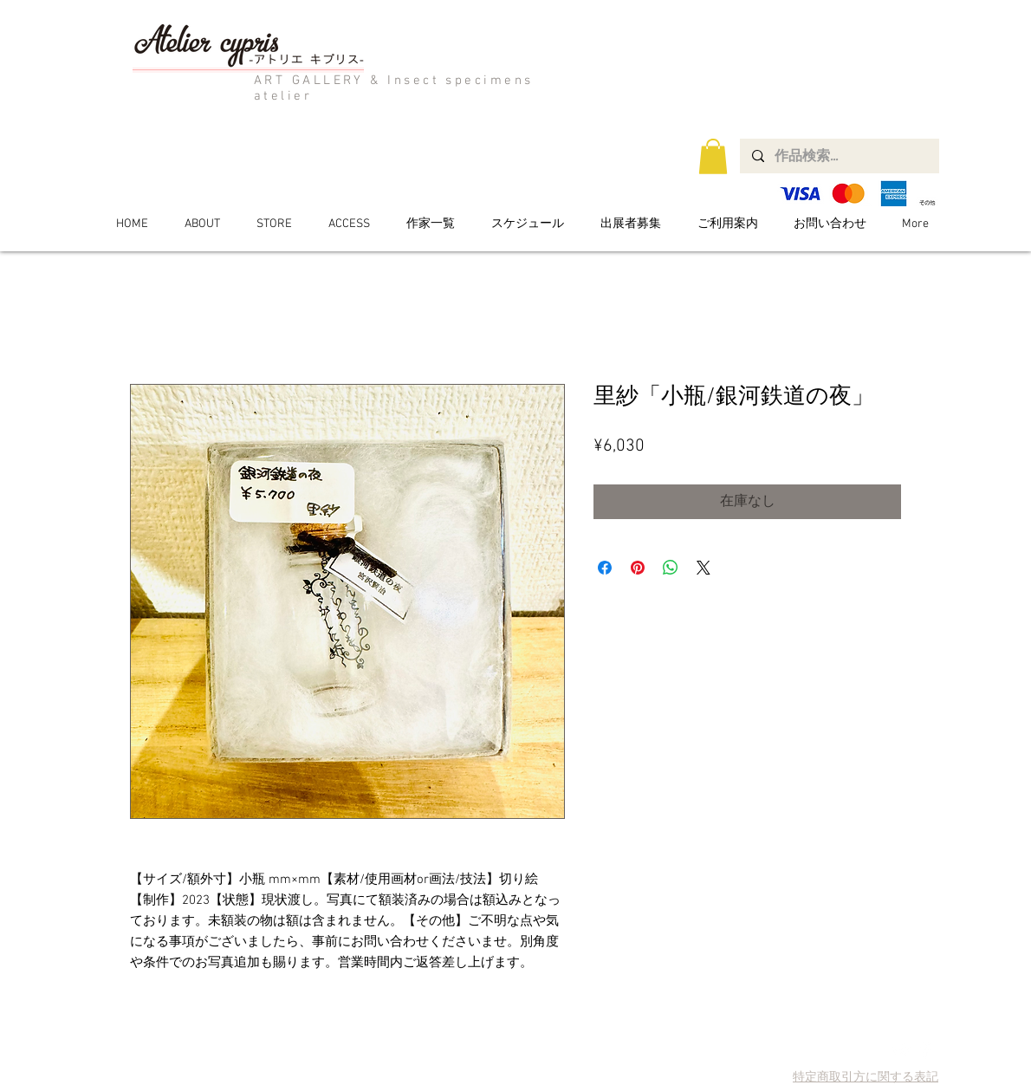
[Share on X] (703, 567)
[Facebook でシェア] (604, 567)
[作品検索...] (839, 156)
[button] (713, 156)
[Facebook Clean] (926, 1050)
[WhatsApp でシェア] (670, 567)
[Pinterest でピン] (637, 567)
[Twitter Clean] (901, 1050)
